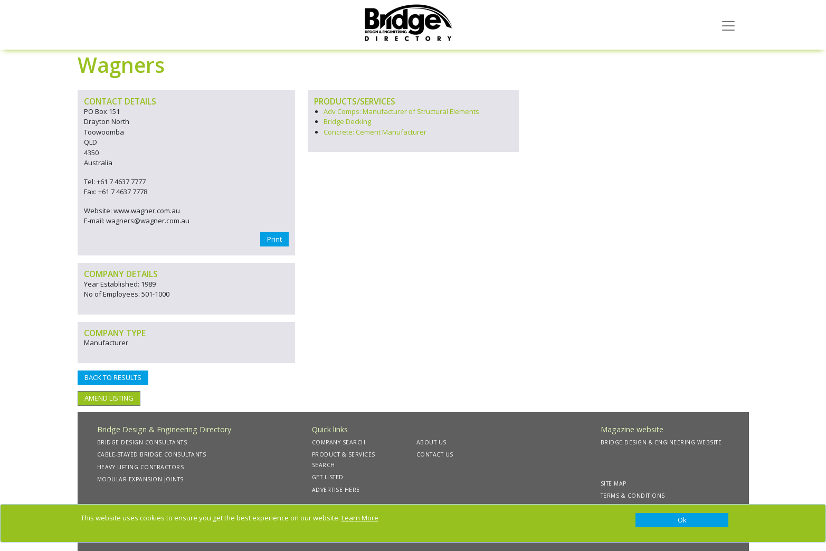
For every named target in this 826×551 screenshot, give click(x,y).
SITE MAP (613, 483)
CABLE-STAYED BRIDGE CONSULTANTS (151, 454)
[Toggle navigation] (728, 25)
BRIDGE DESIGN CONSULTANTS (142, 442)
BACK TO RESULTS (112, 377)
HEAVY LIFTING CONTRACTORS (140, 467)
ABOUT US (431, 442)
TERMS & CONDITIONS (633, 495)
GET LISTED (328, 477)
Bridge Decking (347, 121)
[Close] (682, 520)
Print (274, 239)
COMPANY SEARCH (339, 442)
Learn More (359, 517)
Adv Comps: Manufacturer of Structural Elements (401, 111)
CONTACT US (434, 454)
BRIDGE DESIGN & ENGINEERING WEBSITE (661, 442)
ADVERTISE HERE (336, 489)
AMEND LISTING (109, 398)
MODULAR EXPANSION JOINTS (140, 479)
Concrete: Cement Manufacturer (375, 132)
